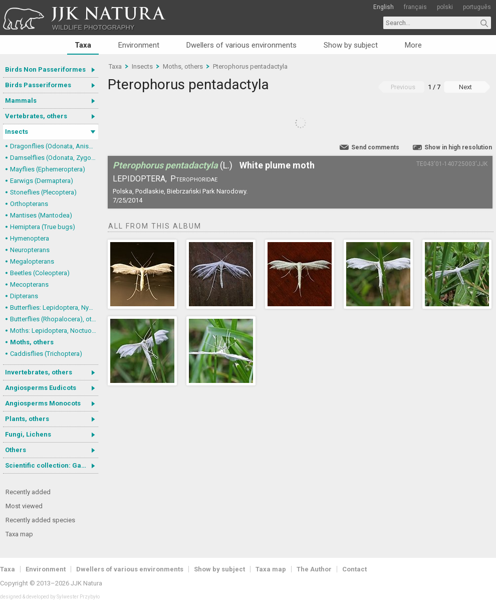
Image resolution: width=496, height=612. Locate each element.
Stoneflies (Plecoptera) (43, 192)
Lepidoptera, (140, 178)
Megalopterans (32, 261)
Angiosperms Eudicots (40, 387)
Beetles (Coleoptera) (40, 273)
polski (445, 7)
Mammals (21, 100)
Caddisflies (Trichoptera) (46, 353)
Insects (16, 131)
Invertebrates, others (38, 372)
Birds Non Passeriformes (45, 69)
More (413, 45)
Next (465, 87)
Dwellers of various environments (241, 45)
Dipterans (24, 296)
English (383, 7)
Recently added (28, 492)
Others (15, 450)
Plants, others (27, 419)
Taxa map (19, 534)
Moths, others (32, 342)
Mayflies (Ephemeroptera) (47, 169)
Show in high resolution (458, 147)
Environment (138, 45)
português (477, 7)
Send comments (375, 147)
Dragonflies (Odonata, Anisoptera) (54, 146)
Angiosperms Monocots (43, 403)
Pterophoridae (193, 178)
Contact (354, 569)
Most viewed (24, 506)
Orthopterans (29, 204)
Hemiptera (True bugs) (42, 227)
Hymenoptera (29, 238)
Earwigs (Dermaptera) (41, 180)
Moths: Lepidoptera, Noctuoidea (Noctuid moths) (54, 330)
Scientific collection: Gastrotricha (51, 465)
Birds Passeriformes (38, 85)
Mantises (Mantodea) (41, 215)
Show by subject (351, 45)
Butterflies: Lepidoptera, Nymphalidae (54, 307)
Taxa (83, 45)
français (415, 7)
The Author (314, 569)
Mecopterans (29, 284)
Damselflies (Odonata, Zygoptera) (54, 157)
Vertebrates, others (36, 116)
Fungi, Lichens (28, 434)
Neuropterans (30, 250)
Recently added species (40, 520)
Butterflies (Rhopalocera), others (54, 319)
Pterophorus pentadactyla (250, 66)
